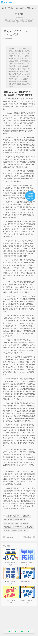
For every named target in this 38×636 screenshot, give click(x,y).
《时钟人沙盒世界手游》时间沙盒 (14, 600)
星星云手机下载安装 (10, 531)
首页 (4, 8)
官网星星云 (18, 527)
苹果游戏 (10, 8)
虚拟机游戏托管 (20, 520)
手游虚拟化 (24, 523)
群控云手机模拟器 (14, 516)
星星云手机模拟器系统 (11, 523)
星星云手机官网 (6, 2)
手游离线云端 (8, 527)
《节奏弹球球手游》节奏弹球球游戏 (15, 563)
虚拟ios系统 (29, 527)
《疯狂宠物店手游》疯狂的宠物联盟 (9, 537)
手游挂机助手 (8, 520)
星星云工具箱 (24, 531)
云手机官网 (25, 516)
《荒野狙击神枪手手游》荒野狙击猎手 (28, 537)
